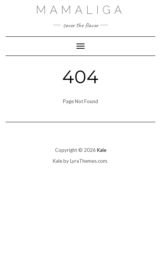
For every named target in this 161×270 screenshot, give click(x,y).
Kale (101, 150)
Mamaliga (80, 9)
